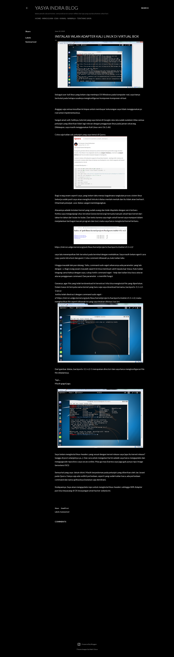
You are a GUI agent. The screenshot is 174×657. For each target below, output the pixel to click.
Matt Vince (94, 649)
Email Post (65, 508)
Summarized (30, 42)
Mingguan (47, 18)
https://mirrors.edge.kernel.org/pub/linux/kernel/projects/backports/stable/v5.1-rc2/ (94, 247)
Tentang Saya (84, 18)
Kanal (63, 18)
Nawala (71, 18)
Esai (56, 18)
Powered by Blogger (87, 644)
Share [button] (27, 31)
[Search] (145, 8)
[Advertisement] (100, 610)
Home (38, 18)
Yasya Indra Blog (56, 8)
